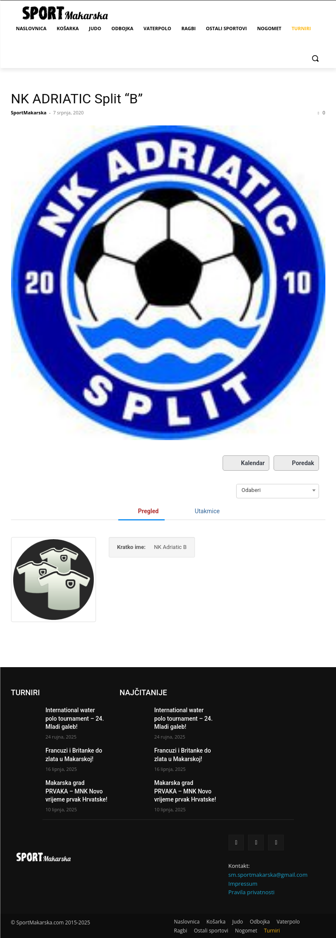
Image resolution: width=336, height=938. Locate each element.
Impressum (243, 874)
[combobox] (278, 490)
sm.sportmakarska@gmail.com (268, 865)
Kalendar (246, 463)
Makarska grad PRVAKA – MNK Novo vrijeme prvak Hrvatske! (74, 784)
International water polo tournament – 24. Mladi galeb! (72, 717)
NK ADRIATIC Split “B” (77, 99)
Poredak (296, 463)
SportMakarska (29, 112)
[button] (315, 58)
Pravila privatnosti (252, 883)
